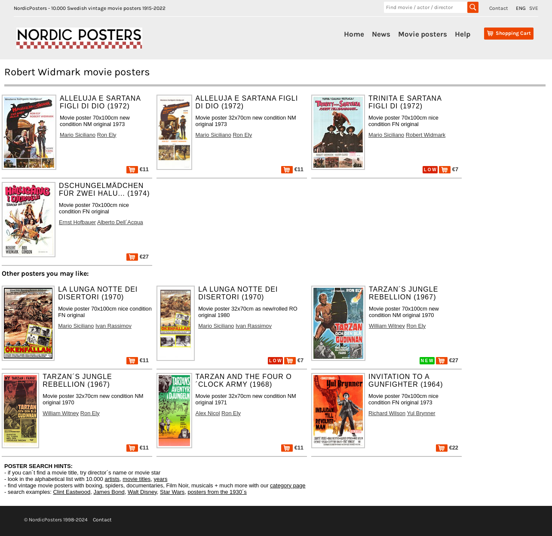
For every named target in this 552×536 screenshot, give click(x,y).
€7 (448, 169)
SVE (533, 8)
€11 (137, 169)
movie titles (136, 479)
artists (112, 479)
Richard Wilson (386, 413)
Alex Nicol (208, 413)
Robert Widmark (425, 135)
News (381, 34)
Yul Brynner (421, 413)
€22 (447, 447)
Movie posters (422, 34)
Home (354, 34)
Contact (498, 8)
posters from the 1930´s (217, 492)
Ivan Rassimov (113, 326)
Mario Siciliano (77, 135)
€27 (137, 256)
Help (462, 34)
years (161, 479)
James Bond (108, 492)
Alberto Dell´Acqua (120, 222)
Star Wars (172, 492)
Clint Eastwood (71, 492)
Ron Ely (107, 135)
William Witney (387, 326)
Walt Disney (142, 492)
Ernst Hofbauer (77, 222)
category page (287, 485)
